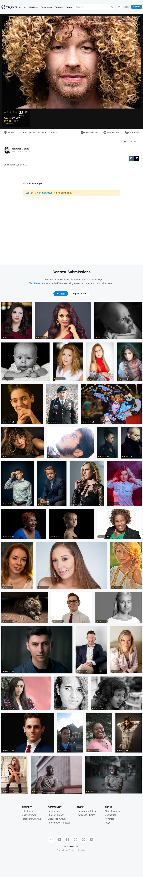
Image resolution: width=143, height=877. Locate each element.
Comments (132, 132)
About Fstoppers (113, 811)
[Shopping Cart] (119, 7)
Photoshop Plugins (86, 815)
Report (133, 141)
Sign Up (136, 7)
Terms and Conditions (77, 850)
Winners (10, 132)
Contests (59, 7)
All (60, 293)
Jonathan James (20, 149)
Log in (29, 193)
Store (69, 7)
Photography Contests (59, 823)
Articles (22, 7)
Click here (34, 283)
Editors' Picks (54, 811)
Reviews (33, 7)
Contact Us (110, 815)
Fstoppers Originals (31, 819)
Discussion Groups (57, 819)
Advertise (109, 819)
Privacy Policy (62, 850)
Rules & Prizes (90, 132)
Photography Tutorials (87, 811)
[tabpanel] (71, 549)
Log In (126, 7)
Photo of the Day (56, 815)
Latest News (28, 811)
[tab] (60, 294)
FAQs (107, 823)
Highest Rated (79, 293)
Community (46, 7)
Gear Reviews (29, 815)
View (124, 141)
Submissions (111, 132)
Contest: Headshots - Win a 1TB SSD (39, 132)
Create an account (44, 193)
